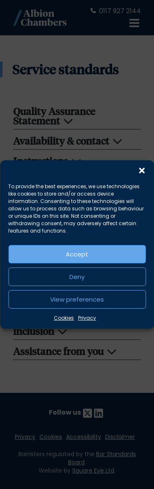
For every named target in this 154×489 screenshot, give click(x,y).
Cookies (64, 317)
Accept (77, 254)
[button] (142, 170)
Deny (77, 276)
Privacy (87, 317)
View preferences (77, 299)
